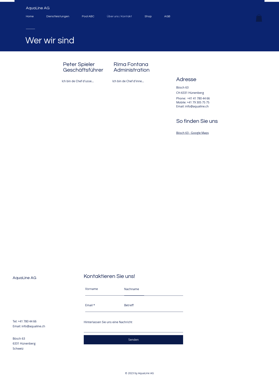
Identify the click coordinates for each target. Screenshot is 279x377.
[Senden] (133, 339)
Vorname (91, 288)
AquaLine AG (37, 8)
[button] (259, 18)
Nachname (131, 289)
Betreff (129, 305)
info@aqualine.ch (197, 106)
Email (89, 305)
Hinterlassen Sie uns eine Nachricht (108, 322)
